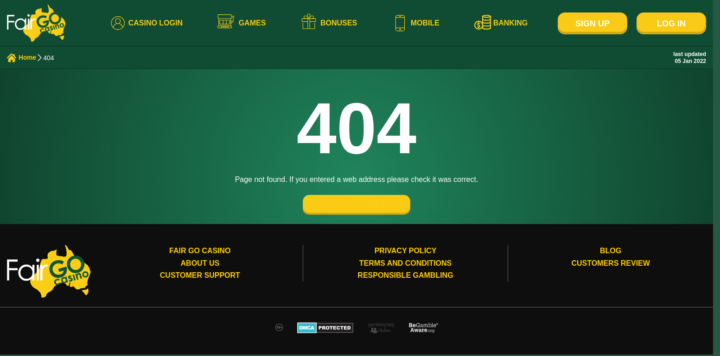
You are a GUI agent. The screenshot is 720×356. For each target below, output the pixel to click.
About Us (200, 265)
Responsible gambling (405, 277)
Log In (671, 23)
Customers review (610, 265)
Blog (610, 252)
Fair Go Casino (199, 252)
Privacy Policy (406, 252)
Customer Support (200, 277)
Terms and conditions (405, 265)
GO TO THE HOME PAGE (356, 206)
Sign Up (592, 23)
